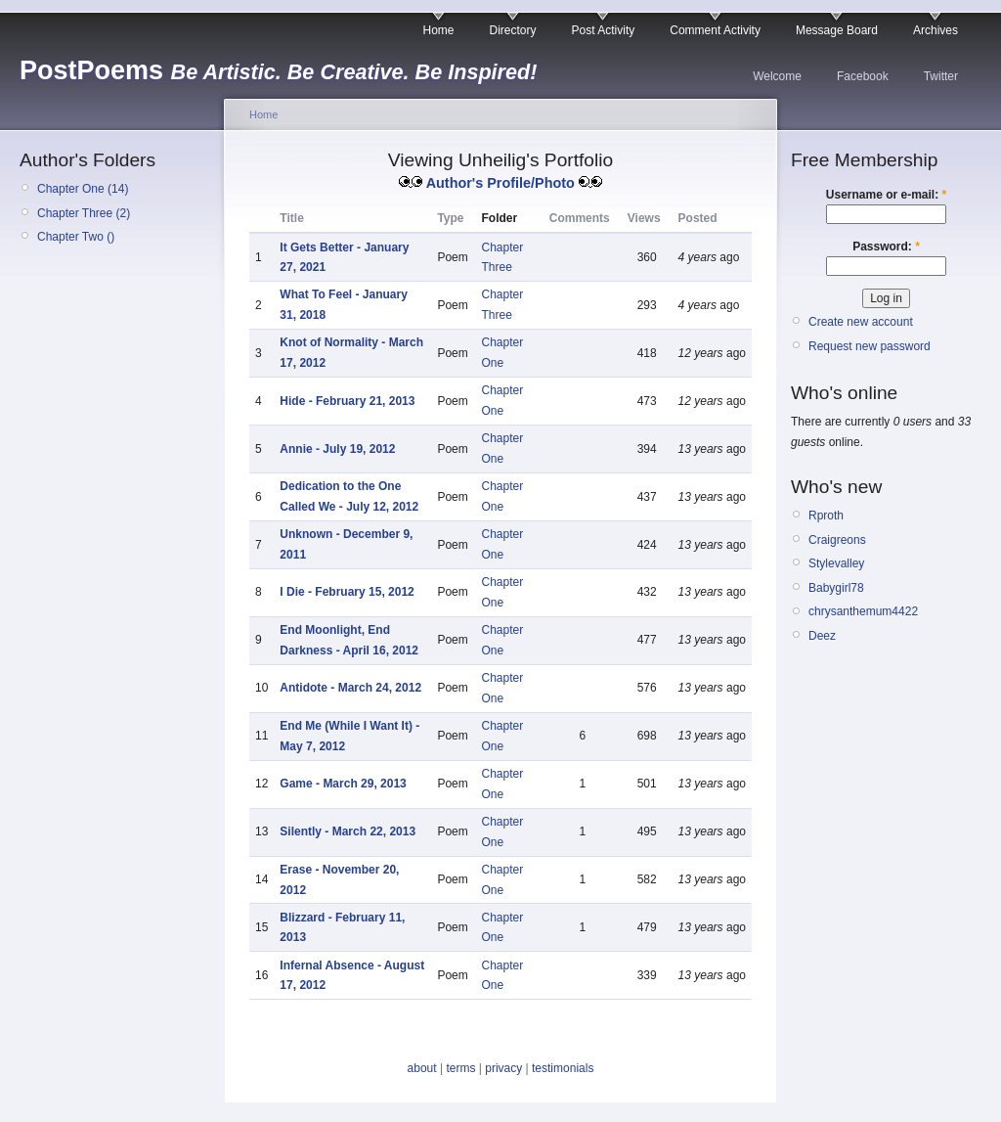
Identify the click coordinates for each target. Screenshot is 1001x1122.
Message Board (837, 30)
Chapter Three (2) (83, 213)
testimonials (562, 1068)
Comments (579, 218)
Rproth (826, 515)
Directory (513, 30)
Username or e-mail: (886, 195)
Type (450, 218)
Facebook (863, 76)
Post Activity (603, 30)
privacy (503, 1068)
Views (644, 218)
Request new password (869, 346)
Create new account (860, 322)
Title (291, 218)
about (422, 1068)
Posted (698, 218)
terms (460, 1068)
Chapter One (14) (82, 189)
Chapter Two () (75, 237)
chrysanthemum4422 (863, 611)
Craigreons (837, 540)
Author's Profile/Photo (500, 183)
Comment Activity (715, 30)
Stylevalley (836, 563)
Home (439, 30)
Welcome (777, 76)
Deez (822, 636)
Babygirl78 (836, 588)
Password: (886, 246)
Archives (935, 30)
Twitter (941, 76)
